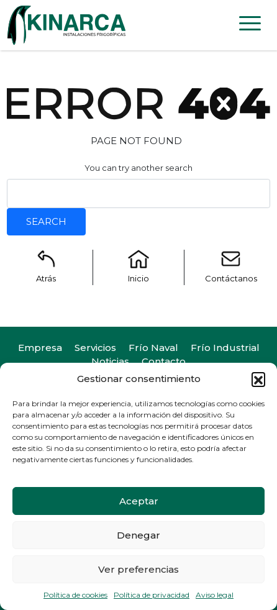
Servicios (95, 347)
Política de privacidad (151, 594)
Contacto (164, 361)
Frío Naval (153, 347)
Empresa (40, 347)
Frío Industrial (225, 347)
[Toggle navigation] (250, 25)
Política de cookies (75, 594)
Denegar (138, 535)
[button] (258, 379)
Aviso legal (215, 594)
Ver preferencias (138, 569)
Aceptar (138, 501)
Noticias (110, 361)
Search (46, 221)
